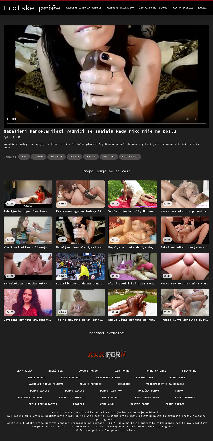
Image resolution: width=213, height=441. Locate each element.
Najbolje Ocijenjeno (120, 7)
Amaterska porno (108, 377)
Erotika (78, 404)
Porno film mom (111, 390)
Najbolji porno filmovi (46, 384)
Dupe (24, 156)
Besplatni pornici (72, 397)
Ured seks (109, 156)
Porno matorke (156, 370)
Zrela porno (110, 397)
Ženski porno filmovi (153, 7)
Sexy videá (24, 370)
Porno (179, 390)
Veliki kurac (130, 156)
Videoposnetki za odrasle (165, 384)
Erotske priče (90, 430)
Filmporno (189, 370)
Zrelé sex (55, 370)
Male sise (56, 156)
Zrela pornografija (42, 404)
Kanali (202, 7)
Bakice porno (70, 377)
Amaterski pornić (30, 397)
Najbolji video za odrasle (83, 7)
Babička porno (148, 390)
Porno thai (177, 377)
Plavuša (74, 156)
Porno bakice (39, 390)
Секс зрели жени (147, 397)
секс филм (107, 404)
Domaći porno (88, 370)
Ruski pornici (185, 397)
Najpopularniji (51, 7)
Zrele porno (36, 377)
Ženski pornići (90, 384)
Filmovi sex (144, 377)
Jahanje (38, 156)
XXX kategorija (183, 7)
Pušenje (90, 156)
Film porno (122, 370)
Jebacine (124, 384)
